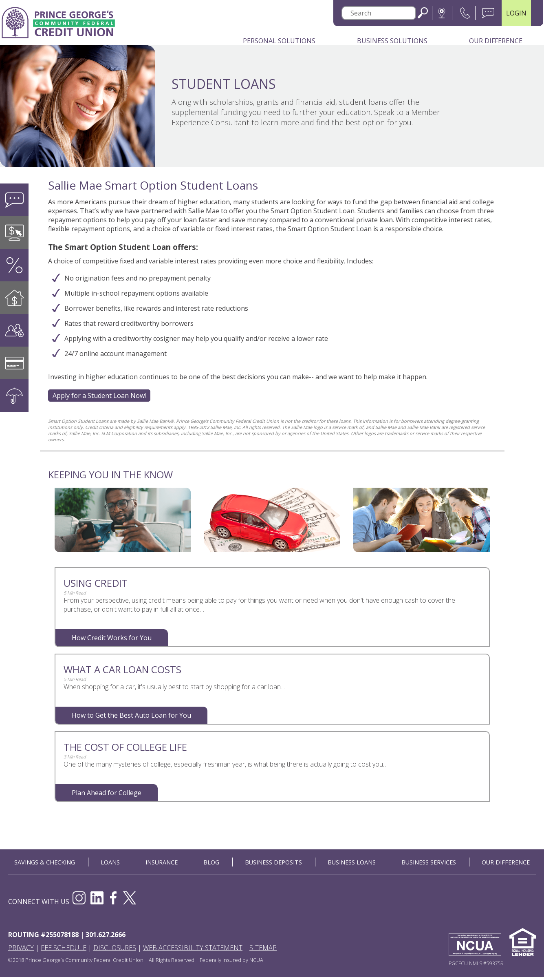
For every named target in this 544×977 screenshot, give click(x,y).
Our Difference (495, 40)
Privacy (21, 947)
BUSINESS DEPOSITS (273, 862)
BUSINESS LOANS (352, 862)
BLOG (211, 862)
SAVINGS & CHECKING (44, 862)
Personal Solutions (279, 40)
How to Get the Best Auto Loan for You (131, 715)
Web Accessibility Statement (192, 947)
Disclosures (114, 947)
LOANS (110, 862)
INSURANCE (161, 862)
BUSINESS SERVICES (428, 862)
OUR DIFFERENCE (506, 862)
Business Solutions (392, 40)
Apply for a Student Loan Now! (99, 395)
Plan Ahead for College (106, 792)
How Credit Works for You (112, 637)
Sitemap (263, 947)
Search (423, 12)
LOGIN (516, 13)
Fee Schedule (63, 947)
